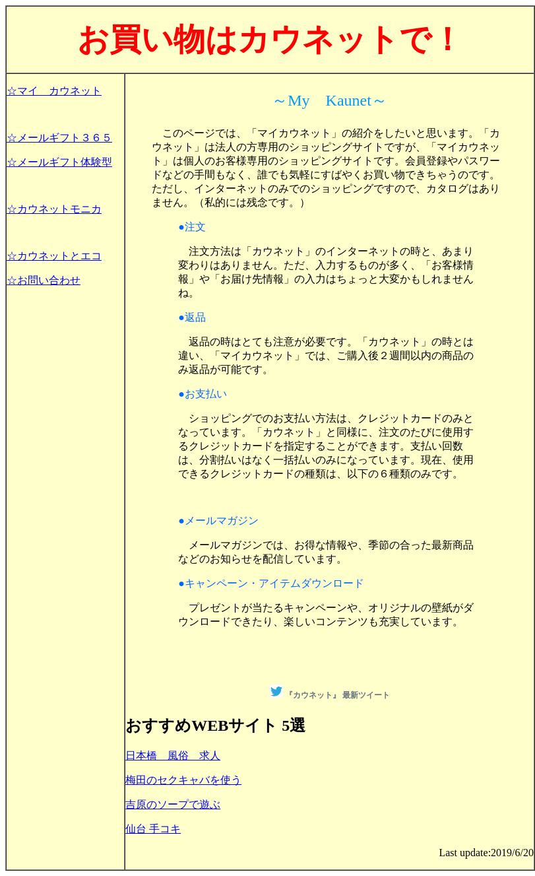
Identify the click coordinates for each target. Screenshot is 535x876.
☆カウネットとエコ (54, 255)
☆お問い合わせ (43, 280)
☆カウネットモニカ (54, 209)
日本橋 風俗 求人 (172, 755)
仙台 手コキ (153, 828)
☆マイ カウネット (54, 90)
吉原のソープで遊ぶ (172, 804)
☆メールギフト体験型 (59, 162)
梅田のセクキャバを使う (183, 780)
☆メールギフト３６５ (59, 137)
